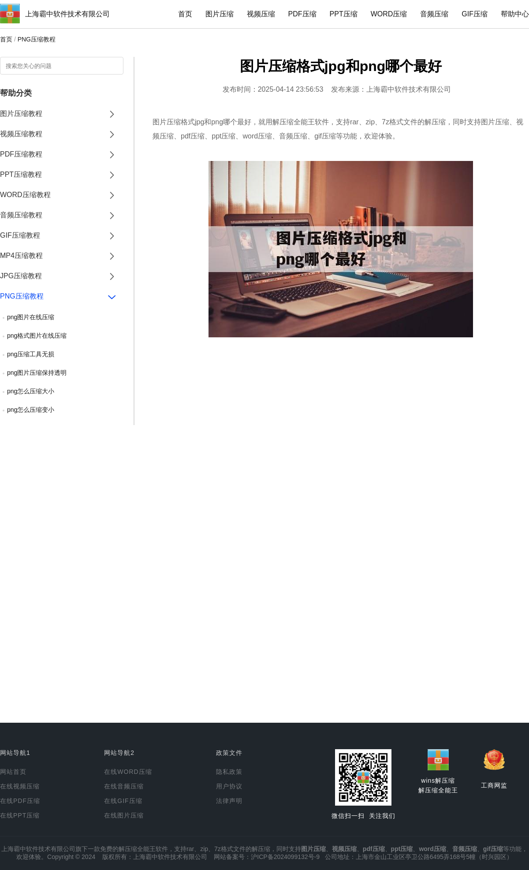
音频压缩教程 (21, 215)
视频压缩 (261, 14)
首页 (185, 14)
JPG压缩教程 (21, 276)
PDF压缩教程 (21, 154)
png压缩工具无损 (30, 354)
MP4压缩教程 (21, 255)
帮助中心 (515, 14)
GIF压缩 (475, 14)
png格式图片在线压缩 (37, 335)
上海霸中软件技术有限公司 (67, 14)
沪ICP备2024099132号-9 (285, 856)
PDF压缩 (302, 14)
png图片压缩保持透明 (37, 372)
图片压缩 (219, 14)
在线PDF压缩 (20, 800)
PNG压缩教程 (37, 39)
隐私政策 (229, 771)
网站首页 (13, 771)
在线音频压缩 (124, 786)
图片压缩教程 (21, 113)
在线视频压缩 (20, 786)
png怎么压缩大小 (30, 391)
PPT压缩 (344, 14)
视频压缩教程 (21, 134)
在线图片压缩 (124, 815)
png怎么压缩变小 (30, 409)
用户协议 (229, 786)
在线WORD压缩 (128, 771)
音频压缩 (434, 14)
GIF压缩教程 (20, 235)
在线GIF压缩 (123, 800)
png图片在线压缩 (30, 317)
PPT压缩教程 (21, 174)
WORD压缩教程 (25, 194)
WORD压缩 (389, 14)
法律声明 (229, 800)
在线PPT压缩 (20, 815)
